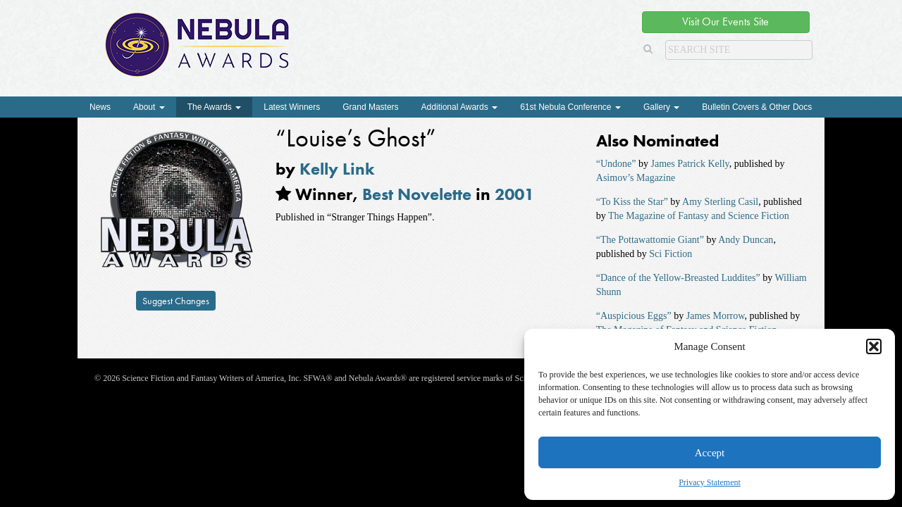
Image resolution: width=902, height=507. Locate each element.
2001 (514, 194)
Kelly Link (337, 169)
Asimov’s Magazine (635, 178)
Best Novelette (416, 194)
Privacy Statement (710, 482)
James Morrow (715, 316)
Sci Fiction (670, 254)
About (149, 107)
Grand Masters (370, 107)
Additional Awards (459, 107)
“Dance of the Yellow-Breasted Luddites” (678, 278)
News (100, 107)
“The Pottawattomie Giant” (650, 239)
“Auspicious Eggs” (634, 316)
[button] (874, 346)
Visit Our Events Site (725, 21)
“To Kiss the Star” (632, 201)
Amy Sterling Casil (720, 201)
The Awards (214, 107)
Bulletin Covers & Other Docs (757, 107)
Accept (709, 452)
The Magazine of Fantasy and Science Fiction (698, 216)
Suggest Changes (175, 300)
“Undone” (616, 163)
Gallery (661, 107)
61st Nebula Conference (570, 107)
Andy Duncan (745, 239)
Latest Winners (292, 107)
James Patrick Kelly (690, 163)
